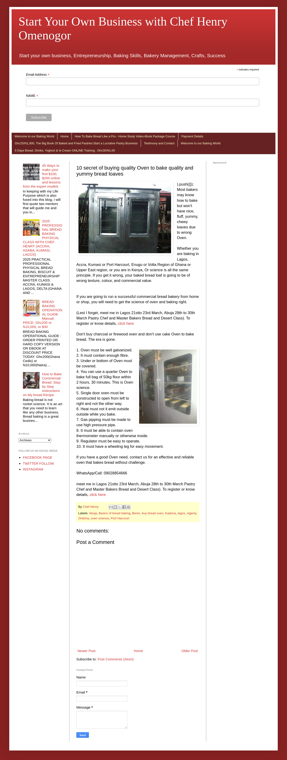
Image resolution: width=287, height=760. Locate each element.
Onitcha (83, 518)
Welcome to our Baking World (34, 136)
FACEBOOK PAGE (37, 457)
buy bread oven (152, 513)
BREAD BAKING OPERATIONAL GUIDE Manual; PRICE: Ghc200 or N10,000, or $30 (42, 314)
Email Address (38, 75)
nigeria (191, 513)
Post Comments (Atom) (116, 659)
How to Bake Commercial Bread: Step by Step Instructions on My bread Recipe (42, 384)
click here (126, 323)
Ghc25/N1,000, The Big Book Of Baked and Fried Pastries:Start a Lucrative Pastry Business (76, 143)
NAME (32, 96)
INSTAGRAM (33, 469)
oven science (100, 518)
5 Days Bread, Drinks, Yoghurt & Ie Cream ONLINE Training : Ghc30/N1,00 (65, 150)
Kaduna (170, 513)
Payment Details (192, 136)
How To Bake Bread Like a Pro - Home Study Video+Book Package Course (125, 136)
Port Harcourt (120, 518)
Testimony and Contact (159, 143)
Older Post (189, 651)
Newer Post (87, 651)
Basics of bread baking (115, 513)
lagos (181, 513)
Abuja (93, 513)
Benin (136, 513)
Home (64, 136)
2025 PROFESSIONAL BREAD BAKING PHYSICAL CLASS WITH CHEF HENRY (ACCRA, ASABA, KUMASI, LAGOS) (42, 237)
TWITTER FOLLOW (38, 463)
